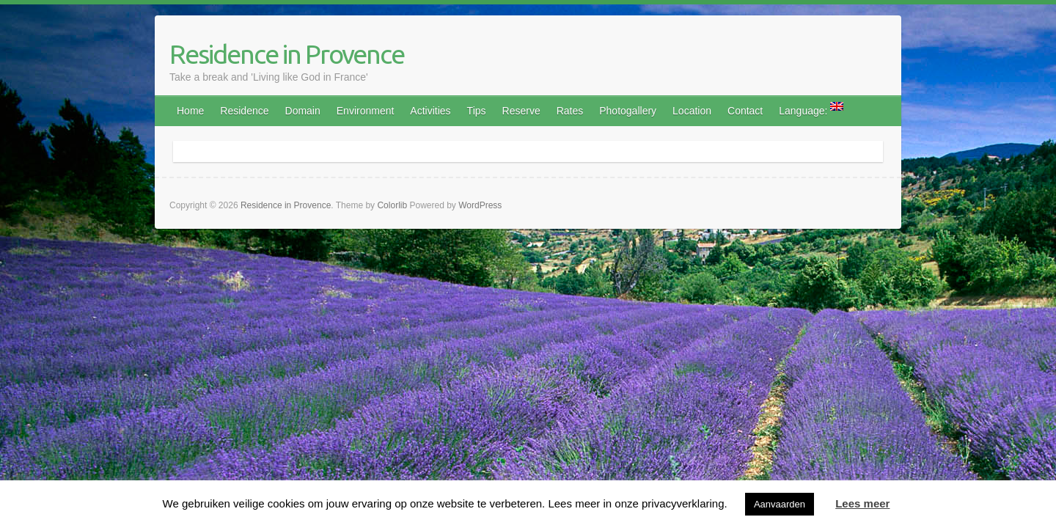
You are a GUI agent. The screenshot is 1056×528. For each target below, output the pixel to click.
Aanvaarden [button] (779, 504)
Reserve (521, 111)
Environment (366, 111)
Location (691, 111)
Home (190, 111)
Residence (244, 111)
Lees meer (862, 503)
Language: (811, 109)
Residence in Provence (286, 54)
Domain (302, 111)
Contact (745, 111)
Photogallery (627, 111)
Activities (430, 111)
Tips (476, 111)
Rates (570, 111)
